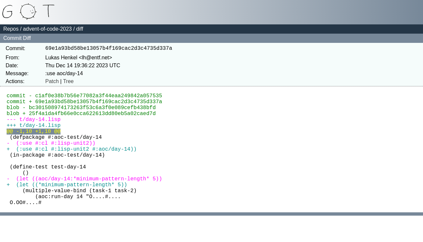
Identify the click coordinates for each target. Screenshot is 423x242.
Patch (52, 82)
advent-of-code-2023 (47, 29)
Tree (68, 82)
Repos (11, 29)
